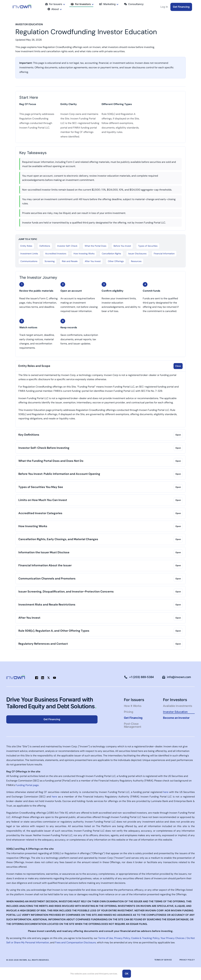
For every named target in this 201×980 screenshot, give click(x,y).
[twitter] (48, 677)
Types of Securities (148, 245)
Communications (28, 261)
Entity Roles (26, 245)
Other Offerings (116, 261)
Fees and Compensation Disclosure (75, 942)
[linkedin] (42, 677)
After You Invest (93, 261)
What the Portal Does (95, 245)
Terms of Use (105, 938)
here (165, 792)
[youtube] (54, 677)
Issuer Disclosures (137, 253)
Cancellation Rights (111, 253)
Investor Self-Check (67, 245)
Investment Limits (29, 253)
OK (126, 973)
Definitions (44, 245)
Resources (136, 261)
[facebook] (36, 677)
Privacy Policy (122, 938)
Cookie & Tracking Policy (145, 938)
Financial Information (164, 253)
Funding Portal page (27, 785)
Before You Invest (122, 245)
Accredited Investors (55, 253)
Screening (50, 261)
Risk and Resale (70, 261)
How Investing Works (84, 253)
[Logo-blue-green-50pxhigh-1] (22, 5)
